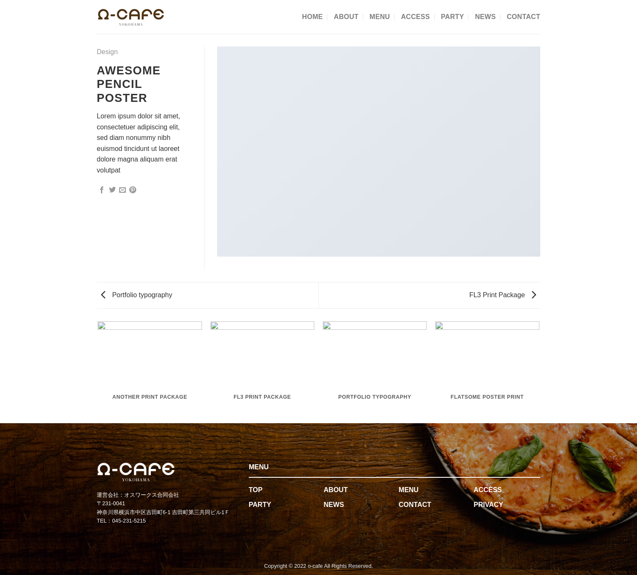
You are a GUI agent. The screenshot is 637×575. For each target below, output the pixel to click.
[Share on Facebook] (101, 190)
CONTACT (523, 16)
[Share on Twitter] (112, 190)
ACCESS (415, 16)
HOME (312, 16)
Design (107, 51)
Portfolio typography (136, 294)
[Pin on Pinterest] (132, 190)
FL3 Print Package (502, 294)
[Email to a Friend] (122, 190)
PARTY (452, 16)
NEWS (485, 16)
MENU (380, 16)
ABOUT (346, 16)
